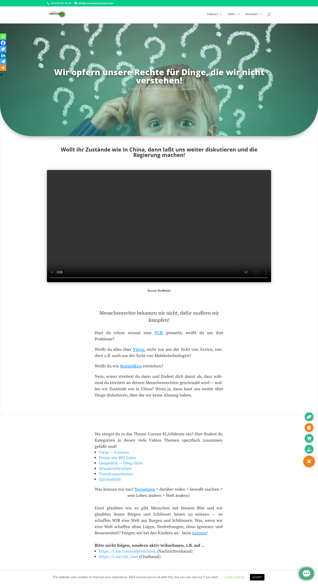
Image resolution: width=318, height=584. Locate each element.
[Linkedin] (3, 55)
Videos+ (212, 14)
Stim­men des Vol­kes (155, 89)
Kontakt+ (252, 14)
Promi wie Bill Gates (117, 457)
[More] (3, 68)
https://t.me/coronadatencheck (127, 551)
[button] (309, 461)
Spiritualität (110, 479)
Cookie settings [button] (234, 577)
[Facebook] (3, 43)
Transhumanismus (116, 474)
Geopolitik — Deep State (121, 463)
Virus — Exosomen (184, 89)
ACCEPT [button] (257, 577)
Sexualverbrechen (115, 468)
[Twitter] (3, 49)
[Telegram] (3, 61)
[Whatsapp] (3, 36)
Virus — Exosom (114, 452)
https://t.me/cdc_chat (118, 556)
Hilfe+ (232, 14)
